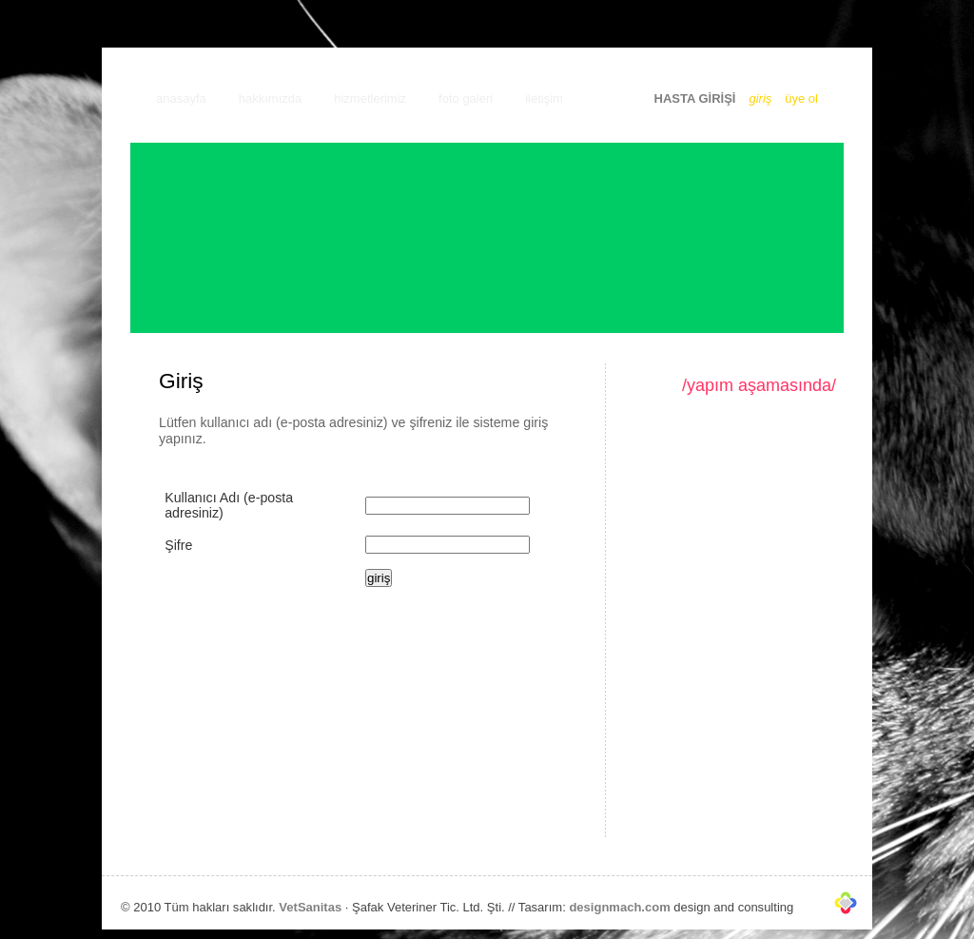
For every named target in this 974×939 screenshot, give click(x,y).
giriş (760, 98)
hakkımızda (270, 98)
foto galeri (465, 98)
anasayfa (181, 98)
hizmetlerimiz (370, 98)
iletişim (544, 98)
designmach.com (619, 907)
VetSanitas (310, 907)
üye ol (801, 98)
